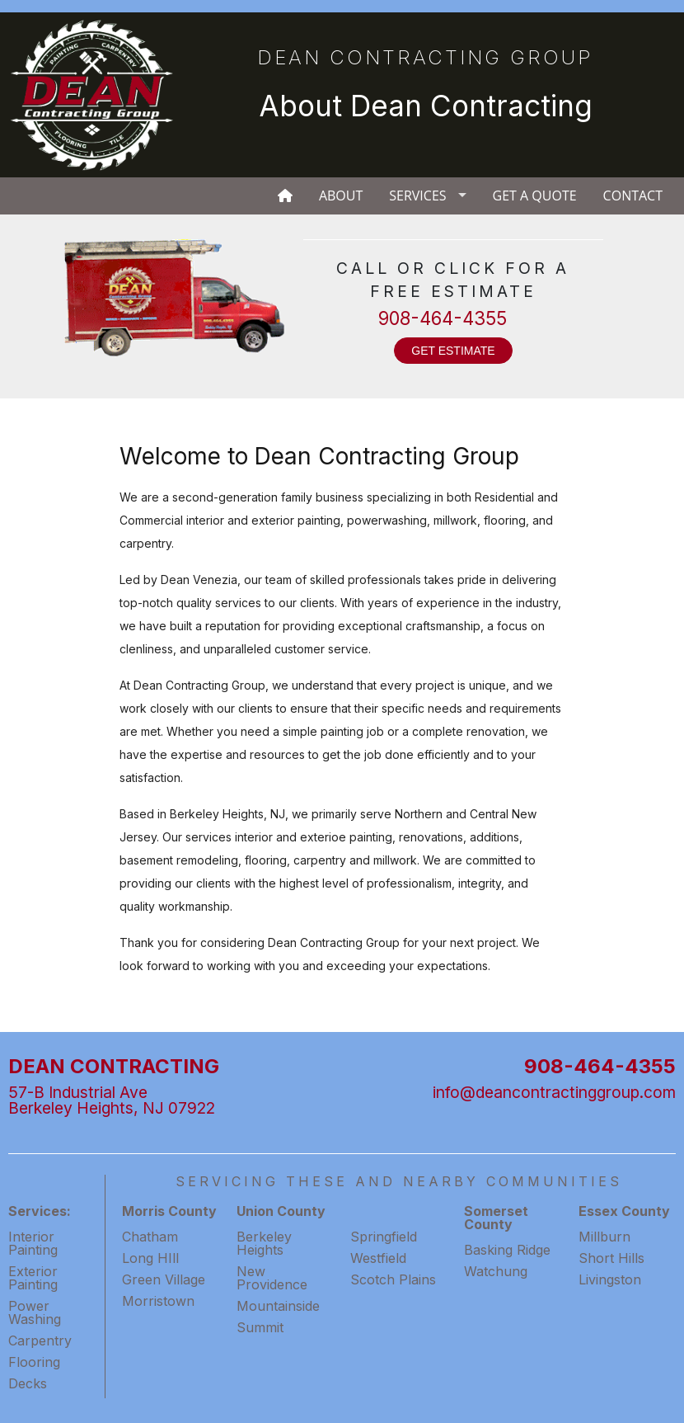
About (341, 195)
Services (417, 195)
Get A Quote (535, 195)
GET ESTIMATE (452, 350)
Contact (633, 195)
